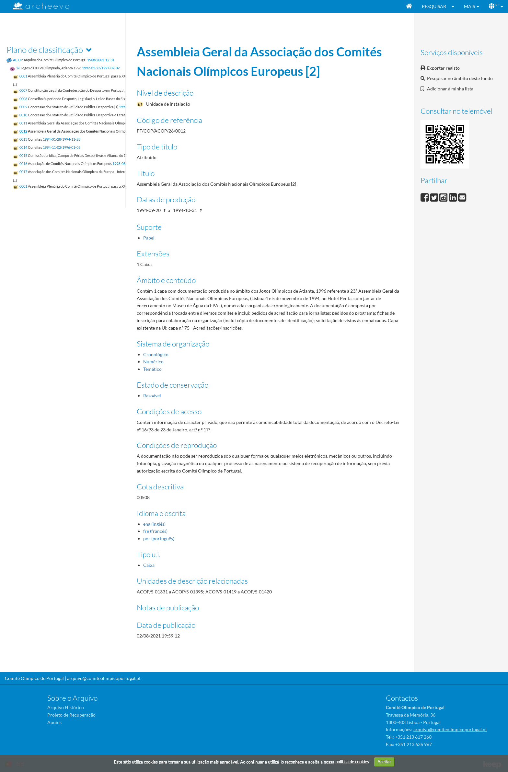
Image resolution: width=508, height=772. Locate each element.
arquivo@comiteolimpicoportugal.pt (104, 678)
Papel (149, 237)
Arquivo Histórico (65, 707)
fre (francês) (155, 531)
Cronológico (155, 354)
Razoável (152, 395)
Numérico (153, 361)
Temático (152, 369)
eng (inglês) (154, 524)
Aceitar (384, 761)
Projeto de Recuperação (71, 715)
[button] (455, 6)
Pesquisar (434, 6)
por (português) (158, 538)
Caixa (149, 565)
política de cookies (352, 761)
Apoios (54, 722)
